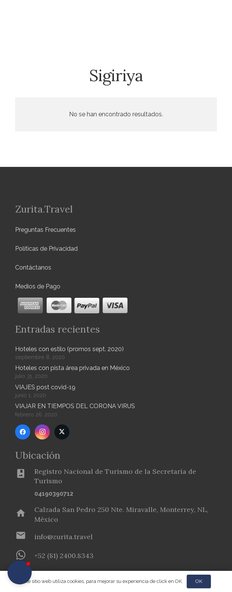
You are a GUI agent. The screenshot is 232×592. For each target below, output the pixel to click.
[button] (20, 572)
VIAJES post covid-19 (45, 387)
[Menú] (203, 15)
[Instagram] (42, 431)
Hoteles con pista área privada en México (72, 368)
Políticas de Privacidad (46, 248)
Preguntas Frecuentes (45, 229)
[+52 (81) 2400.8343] (24, 556)
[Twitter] (61, 431)
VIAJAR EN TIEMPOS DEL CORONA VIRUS (75, 406)
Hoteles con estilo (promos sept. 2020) (69, 349)
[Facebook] (22, 431)
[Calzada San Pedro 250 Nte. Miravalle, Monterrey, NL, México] (24, 514)
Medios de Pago (37, 286)
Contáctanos (33, 267)
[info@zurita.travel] (24, 537)
